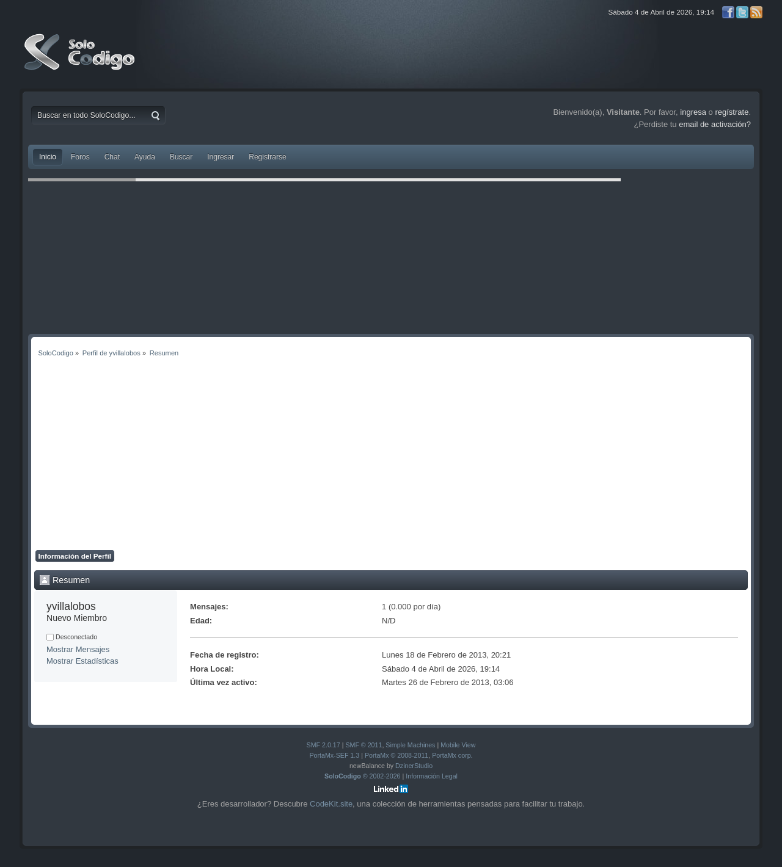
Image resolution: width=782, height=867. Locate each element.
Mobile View (457, 745)
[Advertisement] (391, 458)
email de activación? (715, 124)
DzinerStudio (414, 765)
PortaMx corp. (452, 755)
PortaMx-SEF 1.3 (334, 755)
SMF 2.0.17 (323, 745)
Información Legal (432, 776)
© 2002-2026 (362, 776)
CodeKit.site (331, 803)
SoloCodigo (81, 61)
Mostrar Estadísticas (82, 661)
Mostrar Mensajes (77, 649)
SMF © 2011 (363, 745)
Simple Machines (410, 745)
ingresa (693, 112)
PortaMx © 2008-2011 (396, 755)
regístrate (731, 112)
